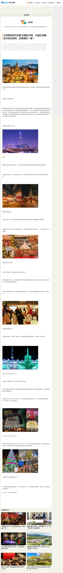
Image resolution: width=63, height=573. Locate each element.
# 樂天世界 (33, 47)
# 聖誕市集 (21, 47)
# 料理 (4, 49)
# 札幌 (29, 44)
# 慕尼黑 (5, 47)
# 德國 (45, 44)
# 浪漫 (29, 49)
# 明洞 (27, 47)
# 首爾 (34, 44)
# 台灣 (14, 44)
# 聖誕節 (10, 49)
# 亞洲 (24, 44)
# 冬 (25, 49)
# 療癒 (20, 49)
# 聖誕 (19, 44)
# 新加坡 (40, 44)
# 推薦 (44, 49)
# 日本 (4, 44)
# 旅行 (15, 49)
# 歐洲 (9, 44)
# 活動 (34, 49)
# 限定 (44, 47)
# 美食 (39, 47)
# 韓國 (10, 47)
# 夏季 (39, 49)
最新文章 (6, 510)
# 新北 (15, 47)
